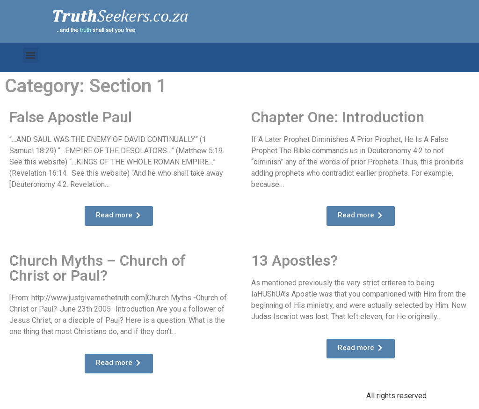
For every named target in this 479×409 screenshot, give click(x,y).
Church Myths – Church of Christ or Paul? (97, 268)
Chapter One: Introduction (337, 117)
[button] (30, 55)
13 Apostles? (294, 260)
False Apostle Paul (70, 117)
